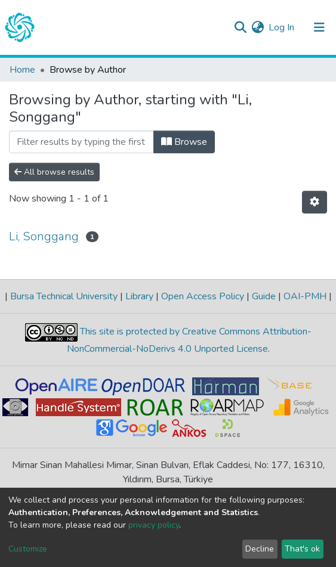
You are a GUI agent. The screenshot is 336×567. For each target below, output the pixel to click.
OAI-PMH (305, 296)
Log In (282, 27)
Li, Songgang (44, 236)
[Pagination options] (314, 202)
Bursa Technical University (64, 296)
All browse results (54, 172)
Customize (27, 548)
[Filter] (81, 142)
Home (22, 69)
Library (139, 296)
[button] (257, 27)
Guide (263, 296)
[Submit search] (240, 27)
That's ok (302, 548)
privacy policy (153, 525)
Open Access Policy (202, 296)
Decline (259, 548)
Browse (184, 141)
